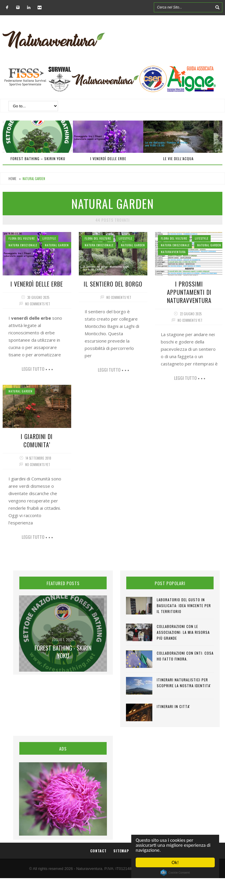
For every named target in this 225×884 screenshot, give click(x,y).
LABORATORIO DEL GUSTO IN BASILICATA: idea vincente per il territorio (184, 605)
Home (12, 178)
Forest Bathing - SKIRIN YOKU (63, 651)
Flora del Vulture (21, 238)
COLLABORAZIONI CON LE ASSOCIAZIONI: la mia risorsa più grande (183, 632)
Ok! (175, 862)
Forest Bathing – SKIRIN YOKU (38, 158)
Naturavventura (89, 868)
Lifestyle (49, 238)
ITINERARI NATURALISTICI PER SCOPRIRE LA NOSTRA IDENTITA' (184, 682)
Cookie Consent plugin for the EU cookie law (175, 872)
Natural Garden (57, 245)
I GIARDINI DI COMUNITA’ (37, 440)
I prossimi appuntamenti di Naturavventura (189, 292)
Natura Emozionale (22, 245)
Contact (98, 850)
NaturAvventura (173, 252)
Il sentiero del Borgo (113, 284)
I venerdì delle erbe (108, 158)
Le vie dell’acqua (178, 158)
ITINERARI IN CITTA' (173, 706)
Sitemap (121, 850)
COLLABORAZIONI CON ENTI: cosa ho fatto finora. (185, 656)
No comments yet (37, 304)
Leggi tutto (33, 368)
